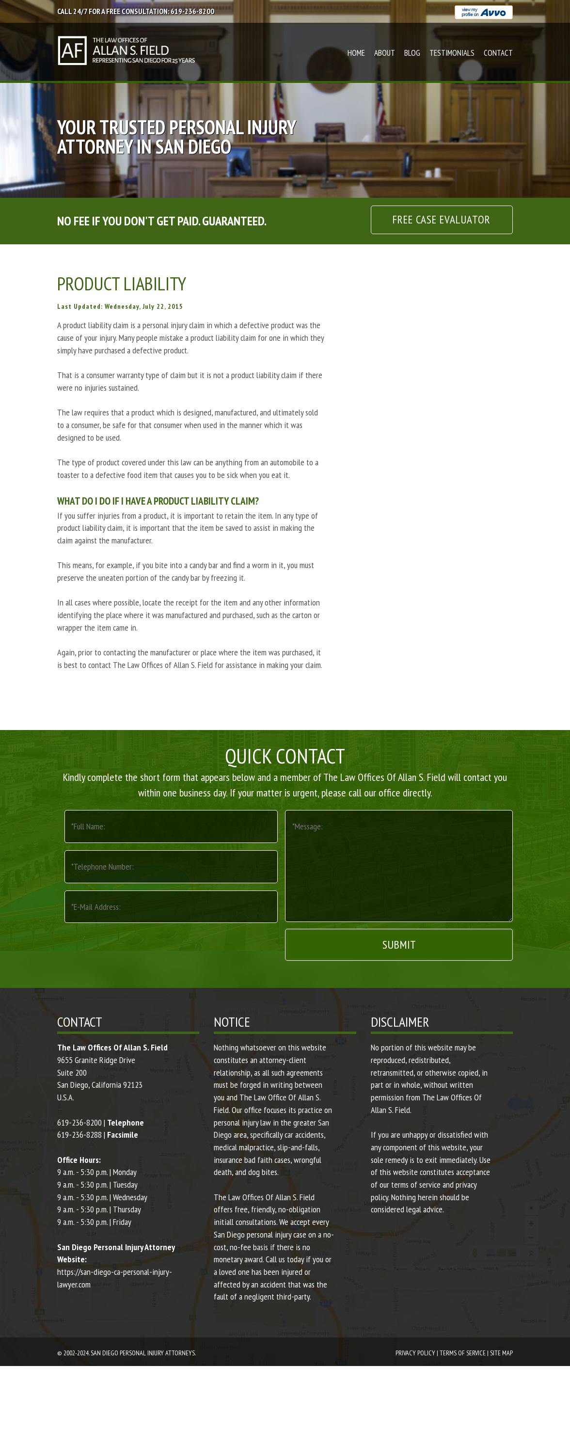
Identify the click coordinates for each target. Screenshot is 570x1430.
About (384, 53)
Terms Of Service (463, 1353)
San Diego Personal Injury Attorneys (143, 1353)
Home (356, 53)
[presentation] (138, 944)
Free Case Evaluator (442, 219)
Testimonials (452, 53)
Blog (412, 53)
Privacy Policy (415, 1353)
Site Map (501, 1353)
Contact (498, 53)
